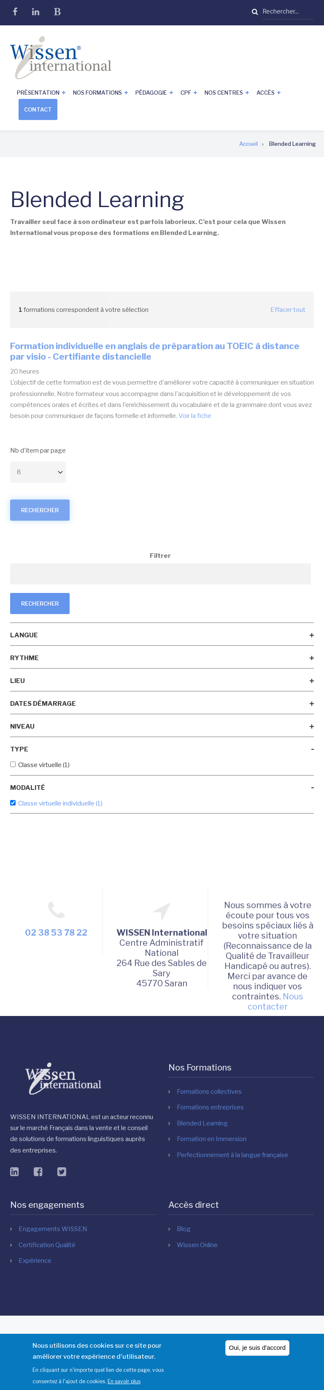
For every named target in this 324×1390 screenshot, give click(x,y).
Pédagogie (151, 92)
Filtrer (160, 556)
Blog (184, 1229)
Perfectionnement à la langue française (232, 1155)
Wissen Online (197, 1245)
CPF (186, 92)
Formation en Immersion (211, 1139)
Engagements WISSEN (53, 1229)
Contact (38, 109)
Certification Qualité (47, 1245)
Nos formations (97, 92)
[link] (162, 635)
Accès (265, 92)
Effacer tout (287, 310)
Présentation (38, 92)
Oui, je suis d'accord (257, 1350)
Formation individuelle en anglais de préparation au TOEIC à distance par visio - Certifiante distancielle (155, 351)
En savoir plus (124, 1383)
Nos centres (224, 92)
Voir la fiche (194, 416)
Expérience (35, 1260)
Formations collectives (209, 1091)
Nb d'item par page (38, 450)
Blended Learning (202, 1123)
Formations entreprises (210, 1107)
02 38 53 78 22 (56, 1006)
